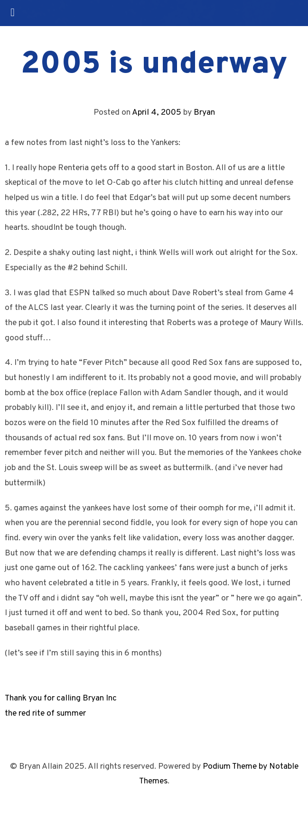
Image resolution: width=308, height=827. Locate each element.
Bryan (204, 112)
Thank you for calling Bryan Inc (61, 698)
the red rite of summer (45, 713)
